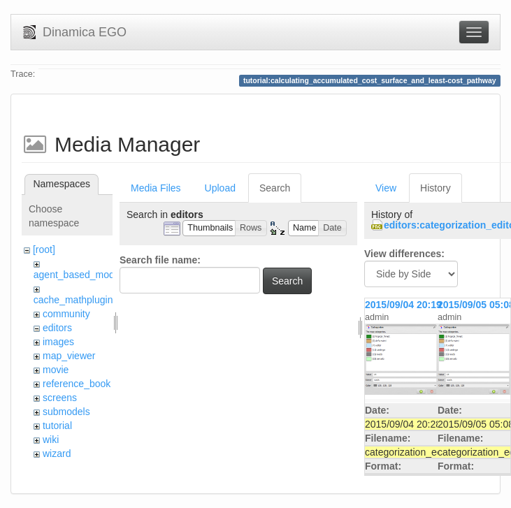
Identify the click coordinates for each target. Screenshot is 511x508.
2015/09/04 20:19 (403, 304)
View (385, 188)
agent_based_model (78, 274)
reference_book (76, 383)
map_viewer (69, 355)
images (58, 341)
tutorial (57, 425)
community (66, 313)
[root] (44, 249)
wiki (51, 439)
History (435, 188)
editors (57, 327)
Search (274, 188)
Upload (220, 188)
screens (60, 397)
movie (56, 369)
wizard (57, 453)
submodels (66, 411)
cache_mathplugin (73, 299)
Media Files (156, 188)
